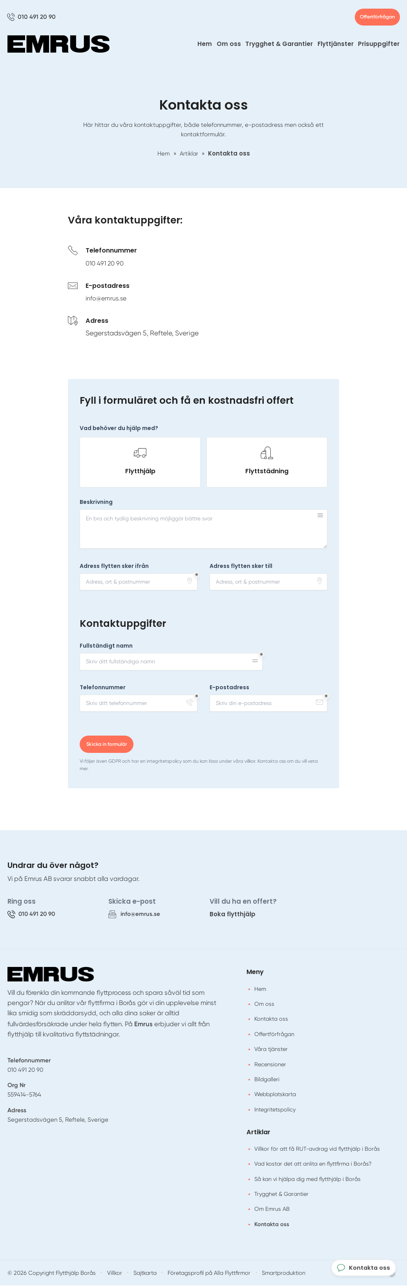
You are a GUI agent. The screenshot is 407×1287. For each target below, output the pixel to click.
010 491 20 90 (106, 265)
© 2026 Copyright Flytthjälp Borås (48, 1274)
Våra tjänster (271, 1050)
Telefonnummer (103, 689)
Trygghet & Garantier (279, 45)
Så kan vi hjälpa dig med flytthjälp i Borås (307, 1180)
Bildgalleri (266, 1081)
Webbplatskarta (275, 1096)
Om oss (229, 45)
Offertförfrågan (374, 18)
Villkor (108, 1274)
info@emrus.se (108, 300)
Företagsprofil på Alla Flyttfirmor (200, 1274)
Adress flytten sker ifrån (114, 567)
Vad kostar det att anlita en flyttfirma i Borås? (313, 1165)
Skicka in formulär (107, 746)
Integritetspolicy (275, 1111)
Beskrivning (96, 503)
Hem (204, 45)
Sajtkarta (138, 1274)
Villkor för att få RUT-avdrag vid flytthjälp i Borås (317, 1150)
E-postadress (229, 689)
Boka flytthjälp (233, 916)
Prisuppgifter (379, 45)
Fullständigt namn (106, 647)
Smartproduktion (273, 1274)
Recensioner (270, 1066)
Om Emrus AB (272, 1210)
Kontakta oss (271, 1021)
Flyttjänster (336, 45)
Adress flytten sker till (241, 567)
